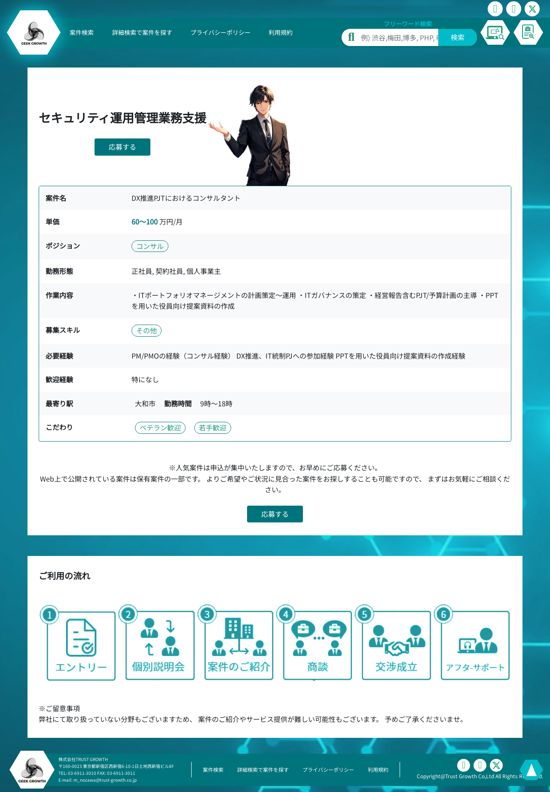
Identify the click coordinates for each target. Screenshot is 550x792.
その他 (146, 330)
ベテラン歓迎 (160, 427)
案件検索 (82, 32)
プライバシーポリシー (220, 32)
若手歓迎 (212, 427)
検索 (457, 37)
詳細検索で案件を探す (142, 32)
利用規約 (281, 32)
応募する (122, 146)
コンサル (150, 246)
